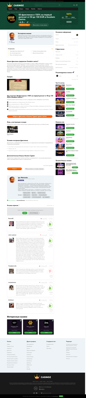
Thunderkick (68, 112)
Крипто (28, 348)
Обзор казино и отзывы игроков (40, 25)
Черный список (10, 346)
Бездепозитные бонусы (12, 362)
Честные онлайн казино (12, 356)
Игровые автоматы (11, 354)
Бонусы (21, 9)
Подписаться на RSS (46, 393)
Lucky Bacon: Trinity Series (71, 98)
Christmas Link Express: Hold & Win (72, 151)
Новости (40, 9)
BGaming (67, 125)
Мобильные (29, 364)
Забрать (14, 168)
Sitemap (68, 358)
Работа (47, 346)
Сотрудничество (49, 344)
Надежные (9, 352)
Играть (14, 332)
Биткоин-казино (10, 364)
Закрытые (9, 348)
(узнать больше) (55, 396)
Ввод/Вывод (29, 346)
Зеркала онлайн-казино (12, 360)
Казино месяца (30, 356)
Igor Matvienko (13, 42)
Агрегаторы (29, 352)
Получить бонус (24, 25)
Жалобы (33, 9)
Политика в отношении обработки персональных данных (71, 349)
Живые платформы (31, 350)
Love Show (68, 91)
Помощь (68, 352)
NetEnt (8, 135)
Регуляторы (29, 360)
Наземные (29, 354)
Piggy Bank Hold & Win (70, 124)
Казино (10, 9)
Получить (75, 167)
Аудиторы (29, 362)
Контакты (68, 354)
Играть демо (12, 131)
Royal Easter (68, 130)
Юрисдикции (29, 358)
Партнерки (48, 348)
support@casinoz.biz (60, 0)
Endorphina (68, 86)
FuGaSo (67, 99)
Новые (8, 344)
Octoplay (67, 152)
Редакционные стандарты (71, 356)
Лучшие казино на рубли (12, 358)
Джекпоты (9, 350)
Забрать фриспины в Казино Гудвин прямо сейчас (30, 116)
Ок (61, 396)
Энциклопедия (10, 367)
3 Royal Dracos (69, 85)
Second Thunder (69, 111)
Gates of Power (69, 144)
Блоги (28, 367)
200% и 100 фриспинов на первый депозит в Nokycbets (71, 170)
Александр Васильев (21, 200)
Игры (15, 9)
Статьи (27, 9)
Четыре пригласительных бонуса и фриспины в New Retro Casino (71, 164)
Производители (30, 344)
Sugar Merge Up (69, 137)
